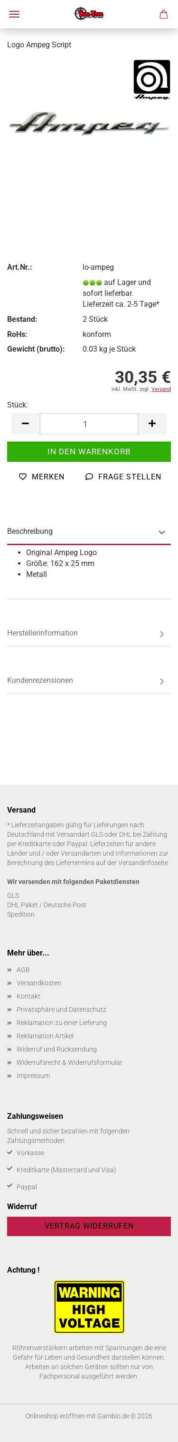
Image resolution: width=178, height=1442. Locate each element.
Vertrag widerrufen (89, 1225)
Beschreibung (30, 531)
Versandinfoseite (143, 863)
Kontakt (28, 996)
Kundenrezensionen (40, 680)
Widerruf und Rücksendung (57, 1049)
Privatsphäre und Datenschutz (61, 1009)
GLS (13, 895)
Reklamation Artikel (45, 1036)
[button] (25, 423)
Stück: (17, 404)
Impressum (33, 1075)
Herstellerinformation (42, 632)
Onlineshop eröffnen (55, 1416)
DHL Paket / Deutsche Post (46, 905)
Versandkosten (39, 983)
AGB (23, 969)
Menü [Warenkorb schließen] (14, 14)
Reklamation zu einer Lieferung (62, 1022)
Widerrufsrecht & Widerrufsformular (69, 1062)
